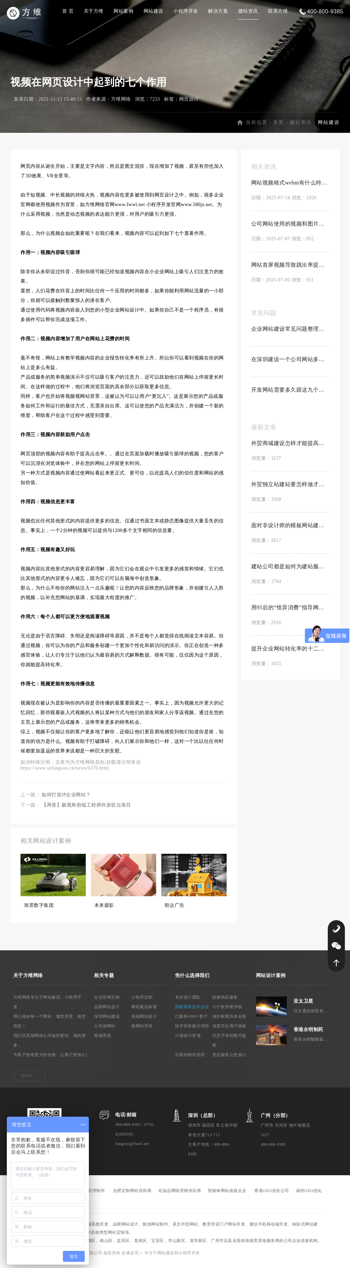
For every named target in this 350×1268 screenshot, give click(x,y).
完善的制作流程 (190, 1058)
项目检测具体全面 (229, 1020)
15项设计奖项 (188, 1039)
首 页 (67, 11)
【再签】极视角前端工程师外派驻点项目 (86, 809)
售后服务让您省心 (229, 1058)
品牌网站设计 (107, 1011)
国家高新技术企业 (192, 1011)
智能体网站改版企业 (227, 1194)
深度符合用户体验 (229, 1030)
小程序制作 (94, 1194)
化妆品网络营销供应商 (179, 1194)
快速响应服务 (225, 1001)
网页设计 (189, 103)
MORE (27, 1079)
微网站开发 (142, 1030)
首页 (278, 126)
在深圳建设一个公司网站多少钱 (290, 363)
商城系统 (102, 1039)
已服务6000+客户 (191, 1020)
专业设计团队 (188, 1001)
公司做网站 (105, 1030)
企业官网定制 (107, 1001)
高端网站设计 (144, 1020)
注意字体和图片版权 (229, 1044)
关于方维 (94, 11)
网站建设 (153, 11)
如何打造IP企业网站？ (66, 798)
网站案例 (123, 11)
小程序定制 (142, 1001)
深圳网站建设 (107, 1020)
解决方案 (218, 11)
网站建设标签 (144, 1011)
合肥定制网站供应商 (132, 1194)
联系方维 (278, 11)
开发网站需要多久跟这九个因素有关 (290, 394)
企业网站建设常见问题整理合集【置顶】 (290, 333)
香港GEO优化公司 (271, 1194)
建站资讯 (248, 11)
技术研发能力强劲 (192, 1030)
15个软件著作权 (227, 1011)
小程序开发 (185, 11)
